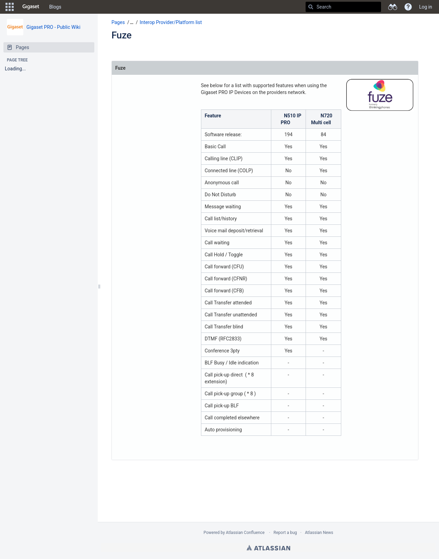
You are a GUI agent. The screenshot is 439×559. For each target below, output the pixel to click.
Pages (118, 22)
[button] (9, 7)
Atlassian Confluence (245, 532)
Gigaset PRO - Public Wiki (53, 27)
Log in (425, 7)
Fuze (121, 35)
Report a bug (285, 532)
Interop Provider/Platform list (171, 22)
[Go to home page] (31, 7)
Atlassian (268, 547)
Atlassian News (319, 532)
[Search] (310, 7)
